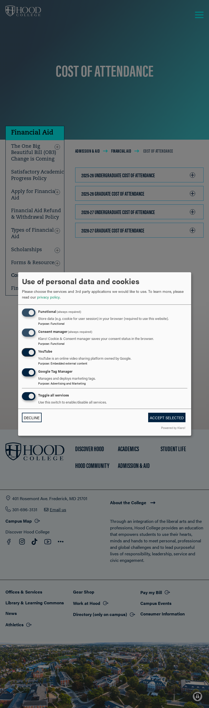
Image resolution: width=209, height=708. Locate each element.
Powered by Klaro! (173, 427)
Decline (31, 417)
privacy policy (48, 297)
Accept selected (167, 417)
